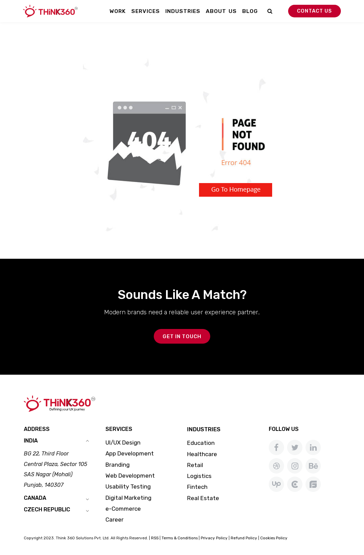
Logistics (199, 475)
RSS (155, 538)
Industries (182, 11)
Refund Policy (244, 538)
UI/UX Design (122, 442)
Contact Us (314, 11)
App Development (129, 453)
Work (118, 11)
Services (145, 11)
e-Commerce (123, 508)
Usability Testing (128, 486)
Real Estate (203, 498)
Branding (117, 464)
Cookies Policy (273, 538)
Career (114, 519)
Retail (195, 465)
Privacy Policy (214, 538)
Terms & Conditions (180, 538)
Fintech (197, 486)
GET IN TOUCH (182, 336)
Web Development (130, 475)
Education (201, 442)
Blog (250, 11)
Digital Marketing (128, 497)
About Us (221, 11)
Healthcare (202, 454)
